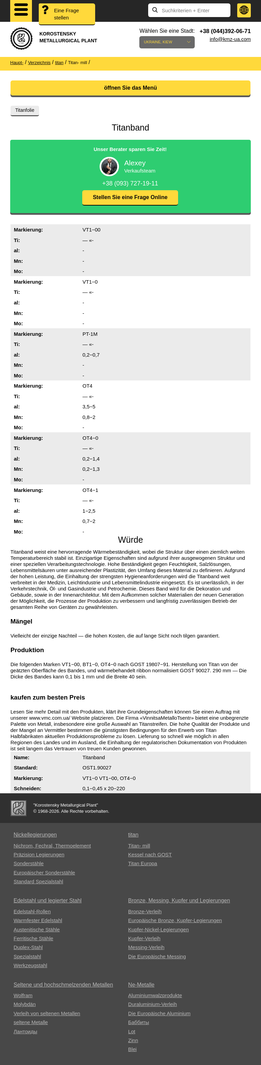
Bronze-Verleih (144, 911)
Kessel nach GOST (150, 854)
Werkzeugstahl (30, 965)
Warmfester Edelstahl (38, 920)
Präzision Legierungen (39, 854)
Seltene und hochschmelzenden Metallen (63, 985)
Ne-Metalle (141, 985)
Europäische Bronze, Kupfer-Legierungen (175, 920)
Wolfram (23, 995)
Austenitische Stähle (37, 929)
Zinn (133, 1040)
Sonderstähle (29, 863)
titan (133, 835)
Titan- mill (139, 846)
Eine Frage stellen (66, 13)
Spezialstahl (27, 956)
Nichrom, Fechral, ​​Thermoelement (52, 846)
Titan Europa (142, 863)
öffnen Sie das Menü (130, 88)
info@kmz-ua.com (230, 39)
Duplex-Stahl (28, 947)
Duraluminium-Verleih (152, 1004)
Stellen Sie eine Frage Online (130, 197)
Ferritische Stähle (33, 938)
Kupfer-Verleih (144, 938)
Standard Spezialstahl (38, 881)
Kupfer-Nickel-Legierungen (158, 929)
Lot (131, 1031)
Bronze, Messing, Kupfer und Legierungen (179, 900)
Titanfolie (24, 110)
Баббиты (138, 1022)
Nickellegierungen (35, 835)
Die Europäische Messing (157, 956)
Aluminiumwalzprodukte (155, 995)
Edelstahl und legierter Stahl (48, 900)
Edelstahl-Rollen (32, 911)
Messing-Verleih (146, 947)
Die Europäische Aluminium (159, 1013)
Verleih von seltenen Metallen (47, 1013)
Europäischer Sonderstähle (44, 872)
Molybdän (25, 1004)
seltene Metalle (31, 1022)
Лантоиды (25, 1031)
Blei (132, 1049)
